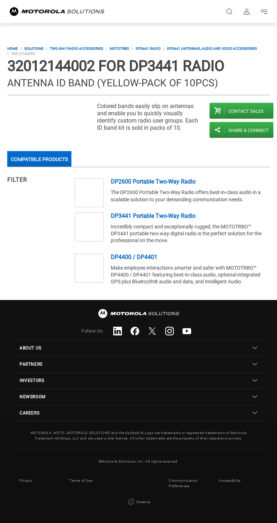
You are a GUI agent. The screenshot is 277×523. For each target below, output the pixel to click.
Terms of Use (80, 481)
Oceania (138, 502)
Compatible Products (39, 159)
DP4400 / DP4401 (134, 257)
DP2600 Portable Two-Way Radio (153, 181)
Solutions (33, 49)
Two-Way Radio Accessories (76, 49)
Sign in (246, 11)
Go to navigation (264, 11)
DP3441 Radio (148, 49)
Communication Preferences (183, 483)
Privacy (25, 481)
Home (12, 49)
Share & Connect (248, 130)
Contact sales (246, 111)
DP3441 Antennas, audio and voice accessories (212, 49)
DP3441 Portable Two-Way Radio (153, 216)
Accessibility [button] (230, 481)
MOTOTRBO (119, 49)
